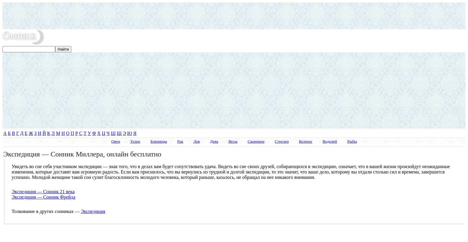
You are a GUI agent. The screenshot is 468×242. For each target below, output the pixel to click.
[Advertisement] (234, 15)
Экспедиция (93, 211)
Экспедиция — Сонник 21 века (43, 191)
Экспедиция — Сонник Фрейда (43, 197)
